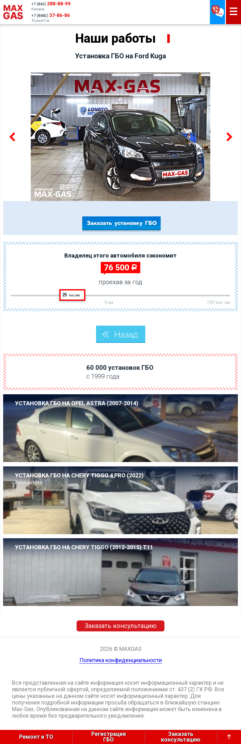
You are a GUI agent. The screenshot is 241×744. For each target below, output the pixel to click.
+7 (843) (51, 4)
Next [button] (228, 136)
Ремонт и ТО (36, 736)
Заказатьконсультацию (181, 736)
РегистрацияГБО (108, 736)
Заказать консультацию (121, 626)
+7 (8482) (50, 15)
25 (71, 294)
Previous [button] (13, 136)
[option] (120, 136)
